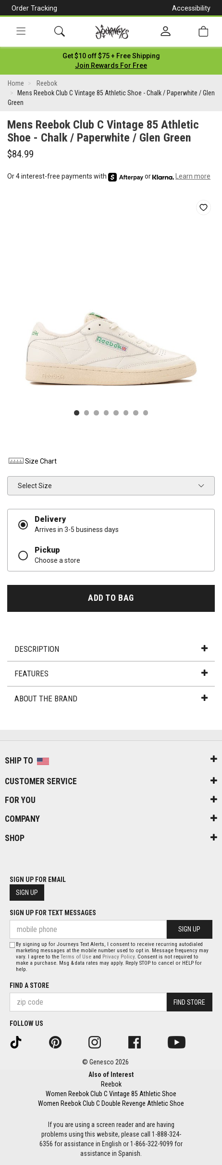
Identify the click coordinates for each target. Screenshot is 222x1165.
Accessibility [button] (191, 8)
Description (110, 649)
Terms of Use (76, 957)
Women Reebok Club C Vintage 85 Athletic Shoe (111, 1094)
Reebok (111, 1084)
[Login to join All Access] (111, 56)
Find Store (189, 1002)
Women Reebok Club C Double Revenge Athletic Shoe (111, 1103)
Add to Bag (111, 598)
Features (110, 673)
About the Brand (110, 698)
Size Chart (32, 461)
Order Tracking (34, 8)
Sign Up (27, 892)
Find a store (29, 985)
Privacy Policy (118, 957)
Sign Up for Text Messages (53, 913)
